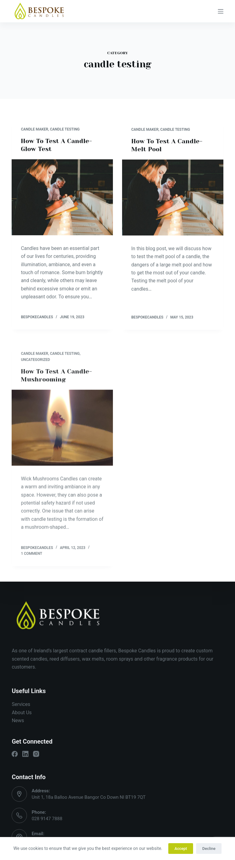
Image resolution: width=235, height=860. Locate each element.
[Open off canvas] (220, 11)
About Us (22, 712)
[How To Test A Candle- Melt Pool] (172, 198)
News (18, 720)
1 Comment (31, 558)
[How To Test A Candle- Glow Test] (62, 197)
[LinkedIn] (25, 754)
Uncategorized (35, 364)
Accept (180, 848)
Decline (208, 848)
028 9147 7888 (47, 818)
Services (21, 704)
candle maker (34, 129)
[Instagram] (36, 754)
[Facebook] (15, 754)
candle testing (65, 129)
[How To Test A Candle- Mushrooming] (62, 432)
